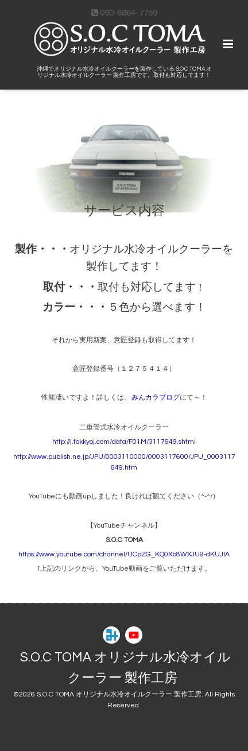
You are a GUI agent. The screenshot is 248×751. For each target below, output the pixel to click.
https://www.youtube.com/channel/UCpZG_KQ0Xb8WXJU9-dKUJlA (124, 554)
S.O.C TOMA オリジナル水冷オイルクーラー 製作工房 (125, 668)
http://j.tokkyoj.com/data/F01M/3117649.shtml (124, 442)
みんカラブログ (155, 398)
